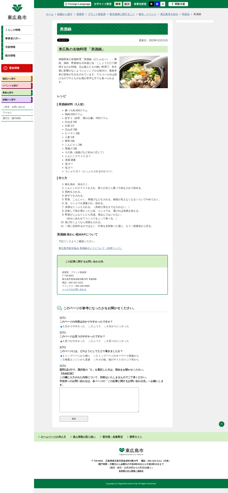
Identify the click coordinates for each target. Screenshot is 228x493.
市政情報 (10, 47)
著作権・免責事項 (112, 441)
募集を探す (8, 92)
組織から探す (9, 99)
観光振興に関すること (122, 14)
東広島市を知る (169, 14)
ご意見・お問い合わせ (14, 107)
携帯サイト (136, 441)
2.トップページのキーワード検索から (116, 355)
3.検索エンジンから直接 (75, 359)
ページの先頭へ (221, 429)
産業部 (80, 14)
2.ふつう (95, 326)
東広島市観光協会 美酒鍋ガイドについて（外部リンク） (91, 248)
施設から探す (9, 78)
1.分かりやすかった (72, 326)
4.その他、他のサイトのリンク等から (116, 359)
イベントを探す (10, 85)
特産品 (186, 14)
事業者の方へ (12, 38)
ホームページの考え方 (53, 441)
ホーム (50, 14)
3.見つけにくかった (116, 341)
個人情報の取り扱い (84, 441)
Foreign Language (79, 4)
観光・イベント (147, 14)
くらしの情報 (12, 30)
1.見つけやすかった (72, 341)
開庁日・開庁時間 (12, 118)
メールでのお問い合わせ (74, 289)
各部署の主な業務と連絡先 (131, 476)
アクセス (7, 112)
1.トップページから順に (75, 355)
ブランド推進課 (97, 14)
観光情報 (10, 55)
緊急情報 (14, 68)
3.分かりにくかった (116, 326)
